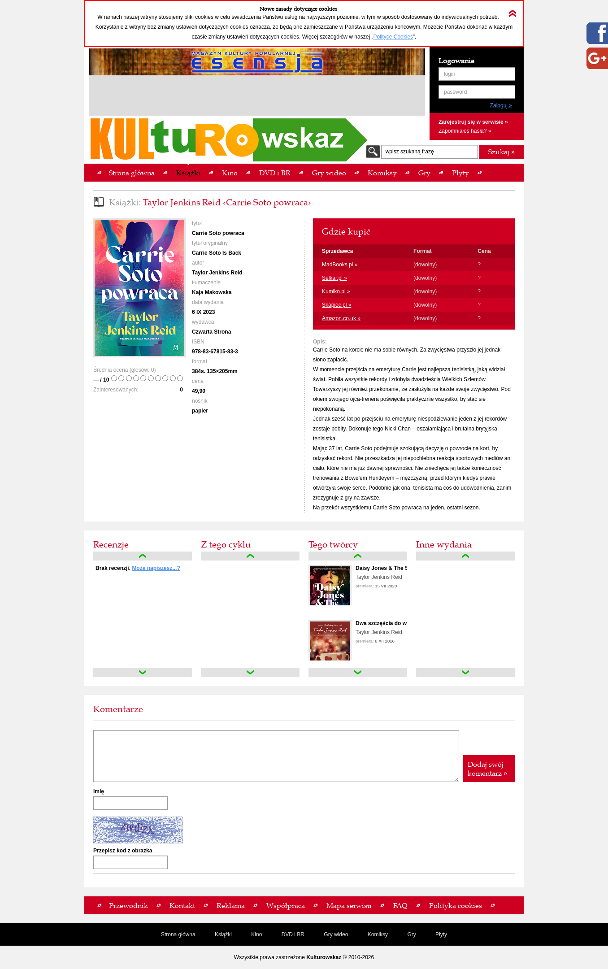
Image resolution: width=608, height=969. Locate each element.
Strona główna (178, 934)
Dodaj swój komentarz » (487, 769)
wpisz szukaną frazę (410, 151)
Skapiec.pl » (336, 305)
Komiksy (378, 934)
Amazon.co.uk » (341, 318)
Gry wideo (336, 934)
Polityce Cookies (393, 37)
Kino (256, 934)
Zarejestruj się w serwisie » (473, 122)
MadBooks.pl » (339, 264)
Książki (223, 934)
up (142, 556)
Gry (411, 934)
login (449, 74)
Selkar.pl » (334, 278)
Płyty (441, 934)
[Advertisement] (257, 97)
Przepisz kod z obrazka (122, 850)
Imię (98, 791)
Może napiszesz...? (156, 568)
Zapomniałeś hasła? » (465, 131)
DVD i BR (293, 934)
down (142, 672)
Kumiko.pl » (336, 291)
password (455, 92)
